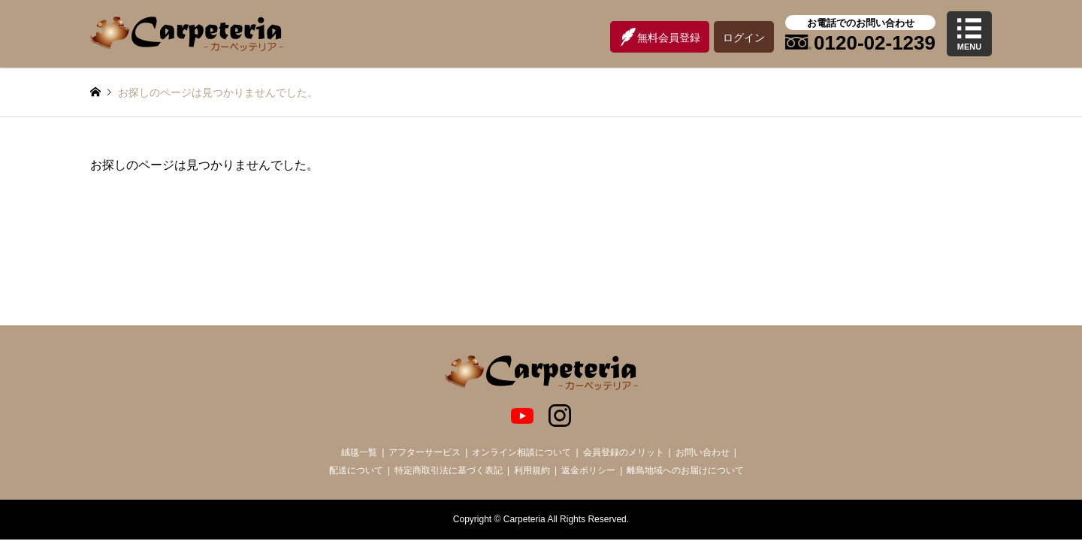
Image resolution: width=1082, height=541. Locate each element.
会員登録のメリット (623, 452)
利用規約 (532, 470)
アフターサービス (424, 452)
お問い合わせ (702, 452)
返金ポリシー (588, 470)
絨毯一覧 (359, 452)
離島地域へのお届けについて (685, 470)
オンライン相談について (521, 452)
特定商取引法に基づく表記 (448, 470)
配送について (356, 470)
